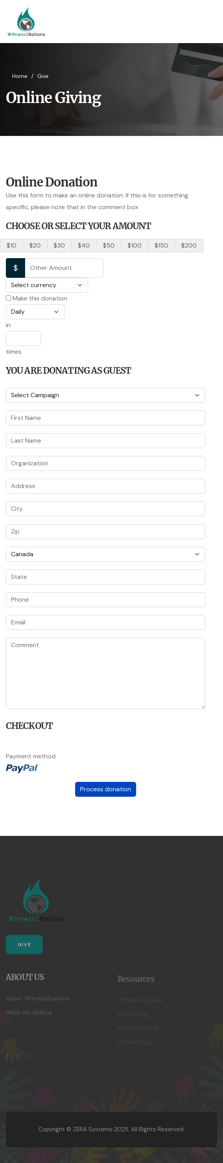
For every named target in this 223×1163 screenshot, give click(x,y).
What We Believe (29, 1015)
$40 (84, 245)
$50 (109, 245)
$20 (35, 245)
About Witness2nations (38, 1001)
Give (24, 947)
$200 (189, 245)
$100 (135, 245)
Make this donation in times (36, 325)
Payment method (31, 756)
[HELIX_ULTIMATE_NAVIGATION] (210, 21)
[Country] (105, 554)
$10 (11, 245)
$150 (161, 245)
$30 (59, 245)
